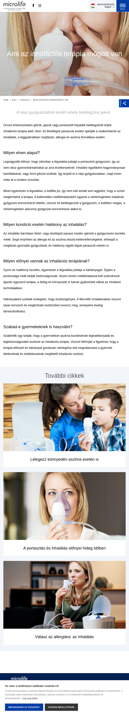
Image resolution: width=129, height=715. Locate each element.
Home (5, 100)
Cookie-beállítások (61, 707)
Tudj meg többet (30, 698)
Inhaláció (24, 100)
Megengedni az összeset (24, 707)
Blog (14, 100)
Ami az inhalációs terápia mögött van (50, 100)
